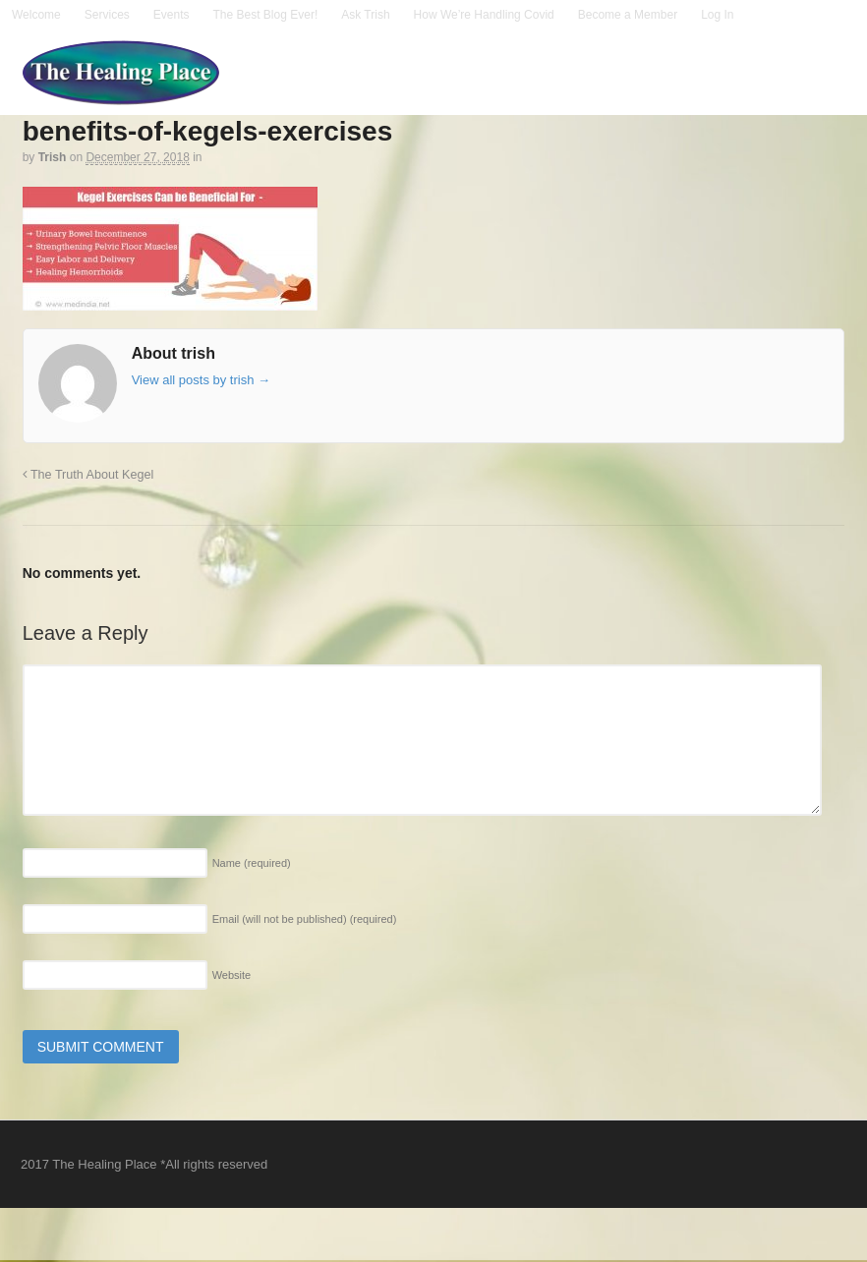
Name (251, 863)
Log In (717, 15)
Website (232, 975)
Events (171, 15)
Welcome (36, 15)
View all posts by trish (201, 380)
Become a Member (627, 15)
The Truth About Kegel (88, 475)
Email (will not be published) (304, 919)
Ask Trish (365, 15)
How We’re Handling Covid (484, 15)
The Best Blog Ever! (265, 15)
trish (52, 157)
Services (107, 15)
